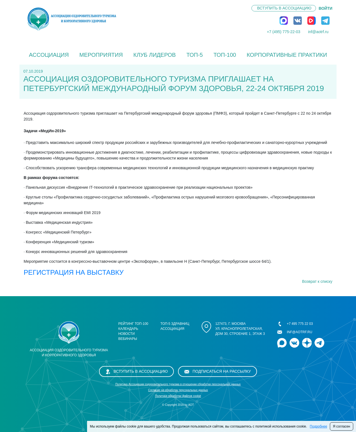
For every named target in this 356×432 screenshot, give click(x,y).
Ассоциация (49, 55)
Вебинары (127, 339)
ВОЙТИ (325, 8)
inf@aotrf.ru (318, 32)
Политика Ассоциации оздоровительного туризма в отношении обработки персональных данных (178, 384)
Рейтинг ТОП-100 (133, 324)
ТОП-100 (224, 55)
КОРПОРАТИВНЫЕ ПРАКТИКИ (287, 55)
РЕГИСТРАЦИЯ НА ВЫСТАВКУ (73, 272)
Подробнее (318, 426)
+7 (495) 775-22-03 (283, 32)
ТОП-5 (194, 55)
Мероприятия (101, 55)
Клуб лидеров (155, 55)
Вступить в (284, 8)
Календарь (128, 329)
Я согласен (341, 426)
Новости (126, 334)
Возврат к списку (317, 281)
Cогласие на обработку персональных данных (178, 390)
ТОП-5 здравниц (174, 324)
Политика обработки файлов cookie (178, 395)
